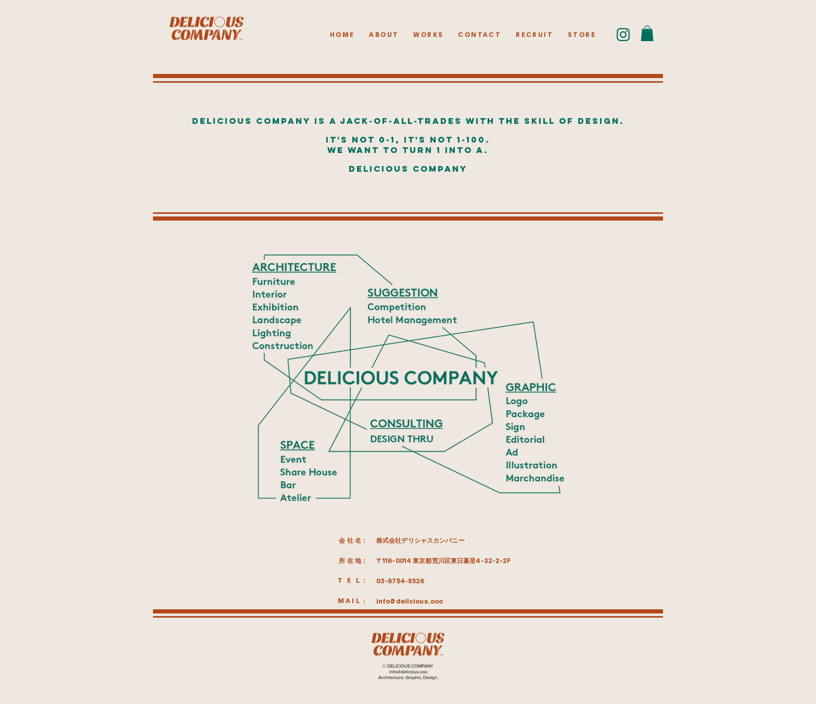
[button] (647, 33)
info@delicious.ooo (409, 601)
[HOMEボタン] (207, 28)
